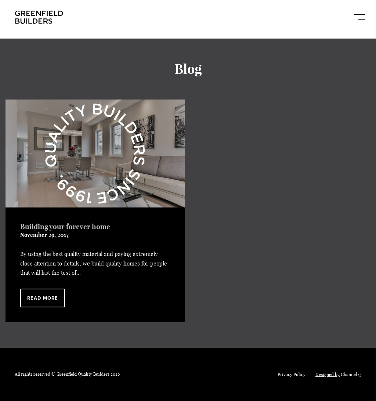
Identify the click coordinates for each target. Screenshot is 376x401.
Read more (42, 298)
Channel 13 (338, 374)
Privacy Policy (292, 374)
